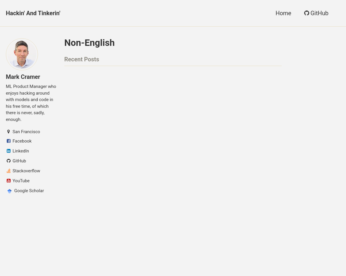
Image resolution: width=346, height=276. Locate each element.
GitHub (315, 13)
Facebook (19, 141)
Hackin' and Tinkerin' (33, 13)
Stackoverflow (23, 170)
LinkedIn (17, 151)
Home (283, 13)
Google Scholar (25, 191)
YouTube (18, 180)
